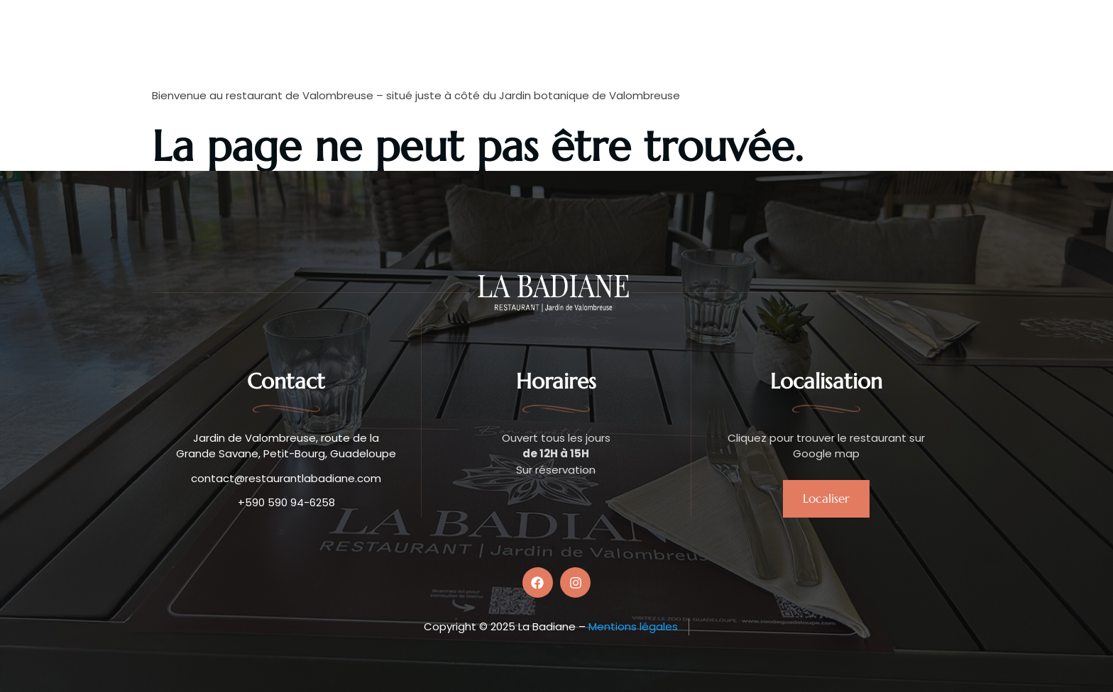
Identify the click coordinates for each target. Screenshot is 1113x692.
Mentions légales (633, 626)
